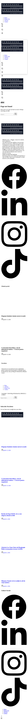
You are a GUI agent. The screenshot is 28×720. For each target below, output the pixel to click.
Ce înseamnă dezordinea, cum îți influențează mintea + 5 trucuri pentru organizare (12, 349)
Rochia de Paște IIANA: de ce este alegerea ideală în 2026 (11, 514)
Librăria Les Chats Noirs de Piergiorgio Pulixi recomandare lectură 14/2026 (13, 548)
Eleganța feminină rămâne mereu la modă (13, 316)
